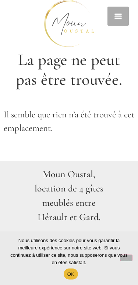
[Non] (126, 258)
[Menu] (118, 16)
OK (70, 274)
